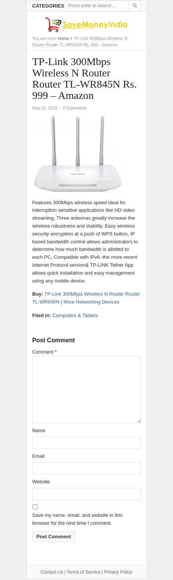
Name (39, 430)
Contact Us (52, 572)
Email (38, 456)
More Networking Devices (91, 302)
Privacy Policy (118, 572)
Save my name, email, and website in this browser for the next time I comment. (77, 519)
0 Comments (74, 108)
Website (41, 481)
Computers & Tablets (75, 315)
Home (63, 38)
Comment (44, 352)
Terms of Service (83, 572)
